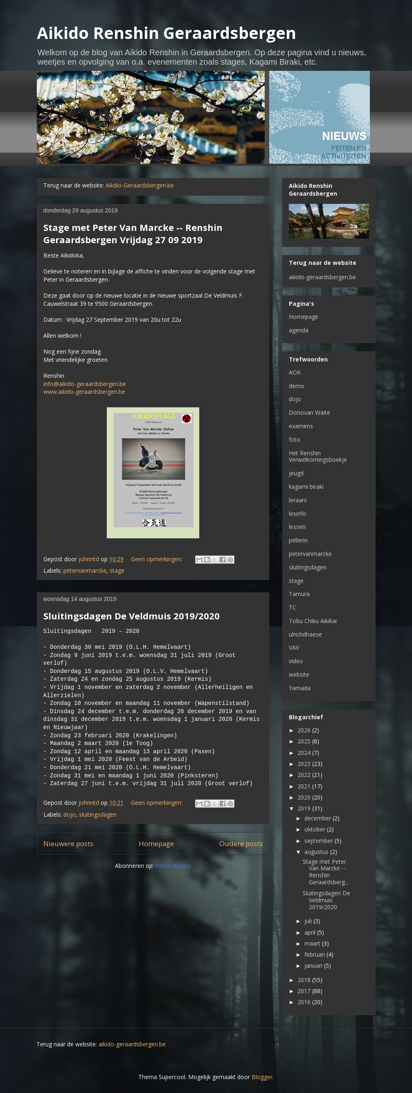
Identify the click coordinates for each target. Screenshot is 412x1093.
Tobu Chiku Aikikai (313, 621)
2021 (304, 786)
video (296, 661)
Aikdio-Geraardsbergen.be (140, 185)
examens (301, 426)
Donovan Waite (309, 412)
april (310, 932)
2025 (304, 741)
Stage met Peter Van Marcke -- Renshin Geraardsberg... (326, 872)
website (299, 674)
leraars (298, 500)
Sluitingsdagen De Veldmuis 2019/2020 (131, 616)
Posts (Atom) (173, 865)
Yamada (300, 688)
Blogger (262, 1077)
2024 (304, 753)
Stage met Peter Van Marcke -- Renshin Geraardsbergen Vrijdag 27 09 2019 (133, 233)
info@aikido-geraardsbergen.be (84, 384)
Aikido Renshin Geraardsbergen (166, 32)
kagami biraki (306, 486)
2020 (304, 797)
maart (313, 943)
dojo (69, 814)
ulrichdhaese (305, 634)
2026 (304, 730)
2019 (304, 808)
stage (117, 570)
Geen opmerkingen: (157, 559)
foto (294, 439)
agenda (298, 330)
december (318, 818)
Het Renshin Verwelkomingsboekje (318, 456)
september (319, 841)
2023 (304, 764)
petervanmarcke (84, 570)
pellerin (298, 540)
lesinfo (297, 513)
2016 (304, 1002)
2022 (304, 775)
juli (308, 921)
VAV (294, 647)
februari (315, 954)
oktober (315, 829)
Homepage (156, 843)
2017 (304, 991)
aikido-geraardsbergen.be (322, 277)
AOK (295, 372)
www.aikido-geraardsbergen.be (84, 391)
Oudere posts (241, 843)
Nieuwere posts (68, 843)
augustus (317, 852)
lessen (297, 527)
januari (314, 965)
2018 (304, 980)
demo (296, 386)
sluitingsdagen (98, 814)
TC (292, 607)
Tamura (299, 594)
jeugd (296, 473)
